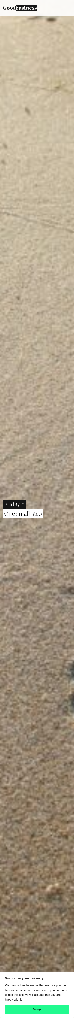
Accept (37, 1009)
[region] (37, 995)
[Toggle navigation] (65, 8)
